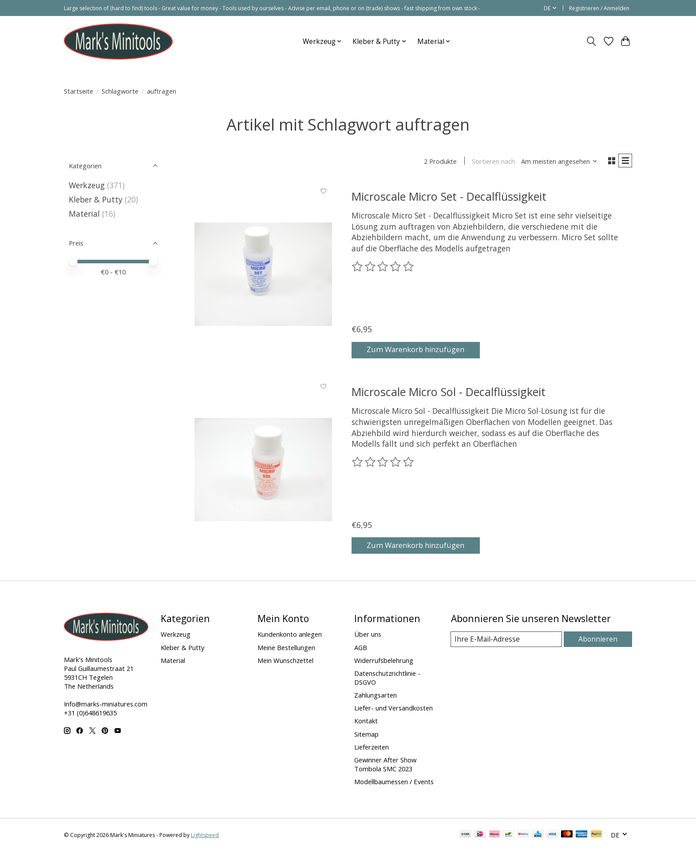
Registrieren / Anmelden (599, 8)
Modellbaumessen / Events (394, 783)
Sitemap (366, 735)
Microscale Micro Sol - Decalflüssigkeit (449, 393)
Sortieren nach (490, 162)
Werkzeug (88, 185)
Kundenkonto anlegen (289, 635)
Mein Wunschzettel (285, 661)
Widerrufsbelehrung (383, 661)
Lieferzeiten (371, 748)
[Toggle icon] (591, 41)
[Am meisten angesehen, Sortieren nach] (556, 162)
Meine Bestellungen (286, 648)
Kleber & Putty (96, 199)
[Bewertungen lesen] (383, 268)
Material (84, 213)
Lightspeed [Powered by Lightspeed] (205, 836)
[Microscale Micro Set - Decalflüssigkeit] (263, 275)
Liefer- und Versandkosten (393, 709)
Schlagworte (120, 91)
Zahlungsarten (375, 696)
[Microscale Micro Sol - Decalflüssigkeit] (263, 471)
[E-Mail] (507, 641)
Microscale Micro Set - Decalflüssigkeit (449, 197)
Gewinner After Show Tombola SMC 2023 (385, 765)
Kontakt (366, 722)
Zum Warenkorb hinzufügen (423, 350)
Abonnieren (599, 640)
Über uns (367, 635)
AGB (360, 648)
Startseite (78, 91)
